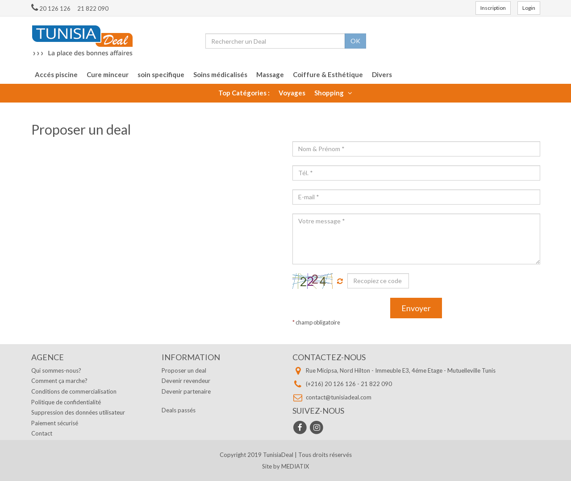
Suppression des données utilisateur (78, 412)
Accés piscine (56, 74)
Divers (382, 74)
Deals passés (179, 410)
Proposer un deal (184, 370)
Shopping (333, 93)
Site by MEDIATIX (285, 466)
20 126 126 (51, 8)
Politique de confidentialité (66, 402)
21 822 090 (92, 8)
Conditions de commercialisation (74, 391)
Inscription (493, 7)
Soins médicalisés (220, 74)
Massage (270, 74)
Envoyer (416, 308)
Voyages (292, 93)
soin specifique (161, 74)
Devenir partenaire (186, 391)
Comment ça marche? (59, 380)
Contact (41, 433)
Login (528, 7)
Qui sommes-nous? (56, 370)
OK (355, 41)
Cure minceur (108, 74)
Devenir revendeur (186, 380)
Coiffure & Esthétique (328, 74)
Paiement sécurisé (54, 423)
